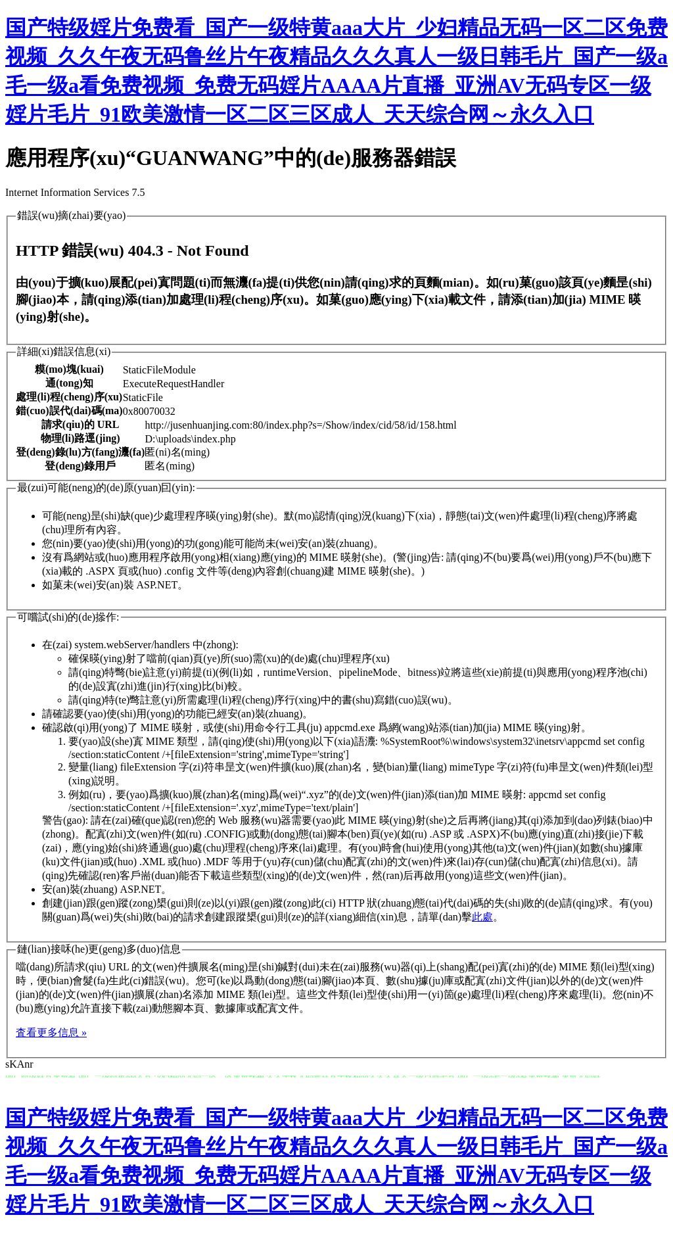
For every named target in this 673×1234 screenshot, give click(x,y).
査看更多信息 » (51, 1032)
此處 (482, 916)
